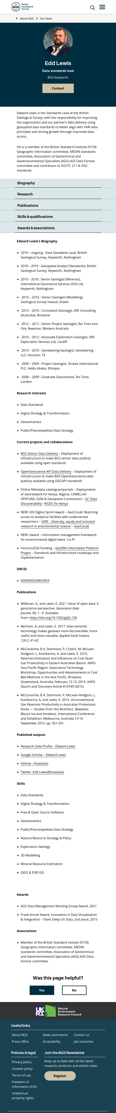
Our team (46, 18)
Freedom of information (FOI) (24, 1084)
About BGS (27, 18)
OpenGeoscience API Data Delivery (46, 471)
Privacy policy (22, 1062)
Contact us (81, 1035)
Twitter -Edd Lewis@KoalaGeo (42, 772)
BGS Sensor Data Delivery (39, 453)
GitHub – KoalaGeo (34, 763)
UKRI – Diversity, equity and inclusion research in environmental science (58, 523)
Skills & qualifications (35, 217)
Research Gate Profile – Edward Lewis (48, 746)
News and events (55, 1035)
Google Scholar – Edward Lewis (43, 755)
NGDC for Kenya (56, 503)
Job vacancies (83, 1041)
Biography (26, 183)
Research (25, 194)
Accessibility (51, 1041)
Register (60, 1076)
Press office (20, 1041)
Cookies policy (22, 1068)
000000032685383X (35, 580)
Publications (27, 205)
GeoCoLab (81, 526)
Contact (58, 88)
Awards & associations (36, 228)
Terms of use (21, 1075)
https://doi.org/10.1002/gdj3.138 (53, 618)
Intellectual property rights (23, 1095)
